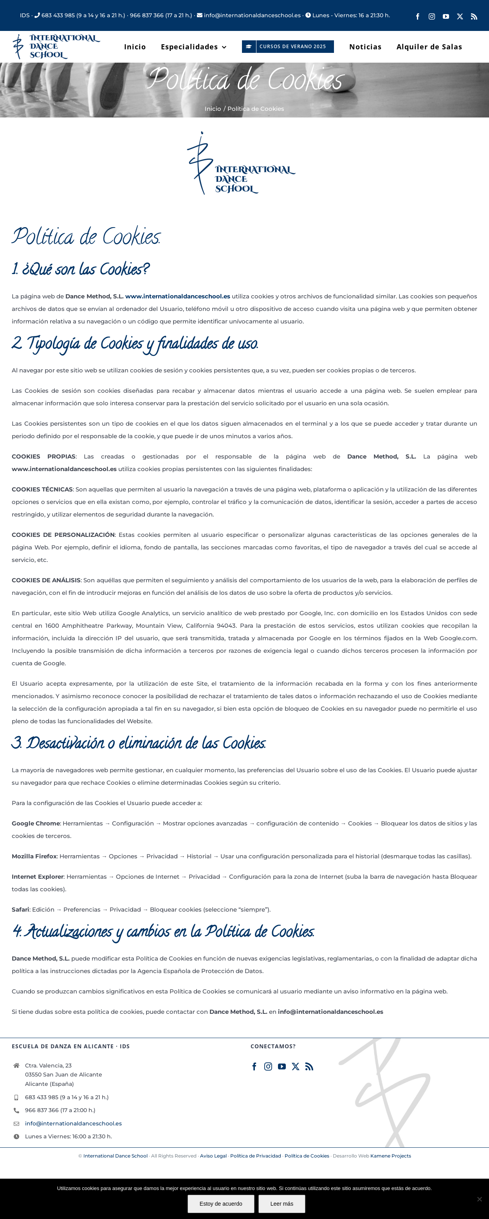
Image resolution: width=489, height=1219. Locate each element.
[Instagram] (268, 1067)
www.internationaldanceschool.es (177, 296)
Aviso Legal (213, 1156)
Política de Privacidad (255, 1156)
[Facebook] (254, 1067)
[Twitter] (296, 1067)
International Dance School (115, 1156)
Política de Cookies (307, 1156)
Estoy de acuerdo (221, 1204)
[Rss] (309, 1067)
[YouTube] (282, 1067)
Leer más (282, 1204)
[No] (479, 1199)
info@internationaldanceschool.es (73, 1123)
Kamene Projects (390, 1156)
